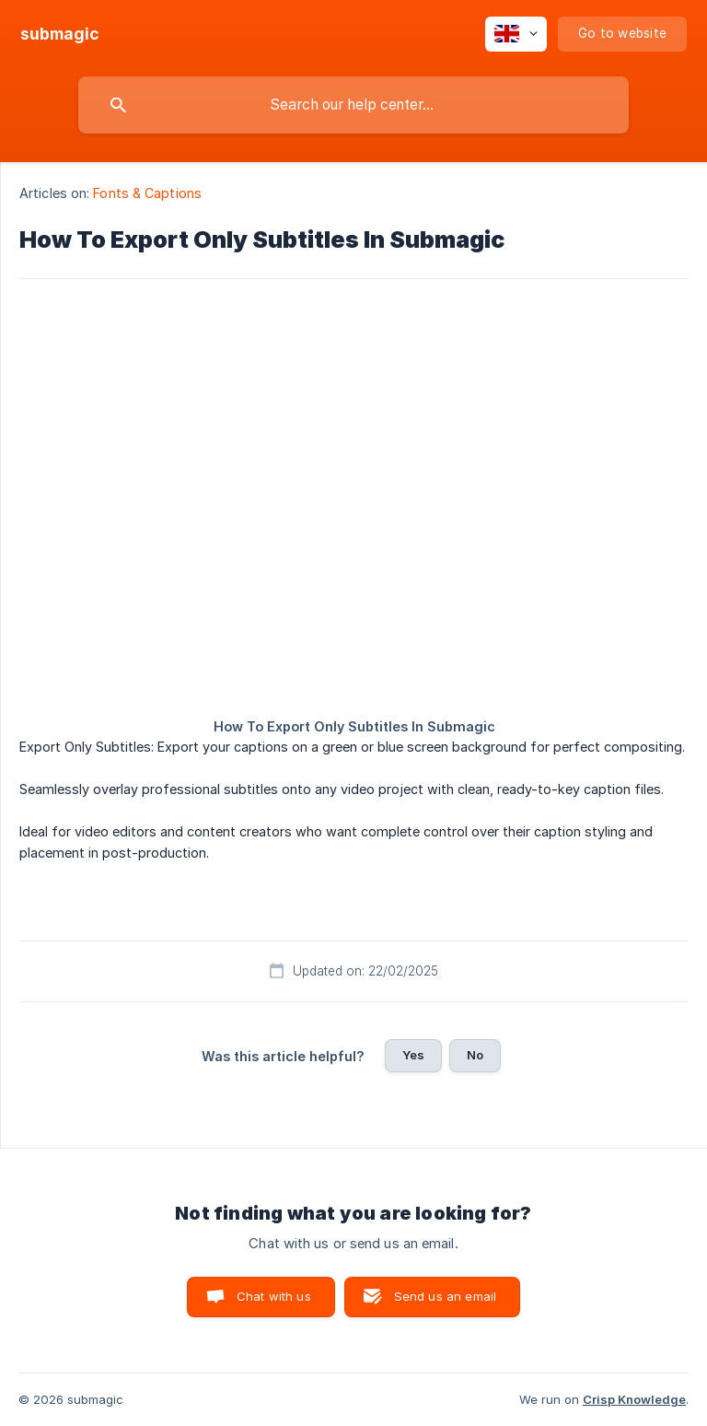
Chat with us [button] (274, 1296)
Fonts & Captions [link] (147, 193)
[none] (59, 34)
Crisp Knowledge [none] (634, 1399)
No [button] (475, 1054)
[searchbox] (353, 105)
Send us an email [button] (445, 1296)
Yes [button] (413, 1054)
